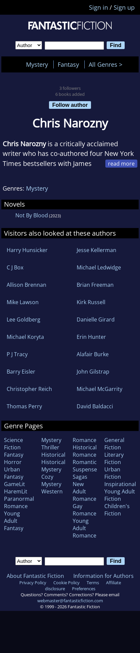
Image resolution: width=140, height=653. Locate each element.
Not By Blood (31, 215)
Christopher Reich (29, 389)
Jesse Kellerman (96, 250)
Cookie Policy (66, 583)
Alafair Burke (93, 354)
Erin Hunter (91, 337)
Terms (93, 583)
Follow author (70, 105)
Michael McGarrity (99, 389)
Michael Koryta (25, 337)
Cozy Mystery (51, 480)
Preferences (83, 589)
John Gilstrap (93, 371)
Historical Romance (85, 451)
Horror (13, 462)
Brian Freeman (95, 284)
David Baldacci (95, 406)
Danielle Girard (96, 319)
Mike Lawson (23, 302)
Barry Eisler (21, 371)
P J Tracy (17, 354)
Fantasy (68, 64)
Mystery (37, 64)
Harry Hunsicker (27, 250)
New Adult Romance (84, 491)
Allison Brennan (26, 284)
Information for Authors (103, 576)
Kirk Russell (91, 302)
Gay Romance (84, 509)
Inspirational (120, 484)
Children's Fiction (117, 509)
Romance (84, 440)
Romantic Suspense (85, 465)
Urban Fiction (112, 473)
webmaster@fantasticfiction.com (70, 601)
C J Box (15, 267)
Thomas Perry (24, 406)
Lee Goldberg (23, 319)
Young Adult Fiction (119, 495)
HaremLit (15, 491)
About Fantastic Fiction (35, 576)
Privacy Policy (32, 583)
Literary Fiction (114, 458)
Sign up (124, 7)
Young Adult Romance (84, 528)
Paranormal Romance (19, 502)
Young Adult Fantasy (13, 521)
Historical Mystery (53, 465)
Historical (53, 454)
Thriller (50, 447)
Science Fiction (13, 443)
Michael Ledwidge (99, 267)
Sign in (98, 7)
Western (52, 491)
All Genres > (107, 64)
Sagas (80, 476)
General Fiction (114, 443)
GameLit (14, 484)
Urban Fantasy (13, 473)
